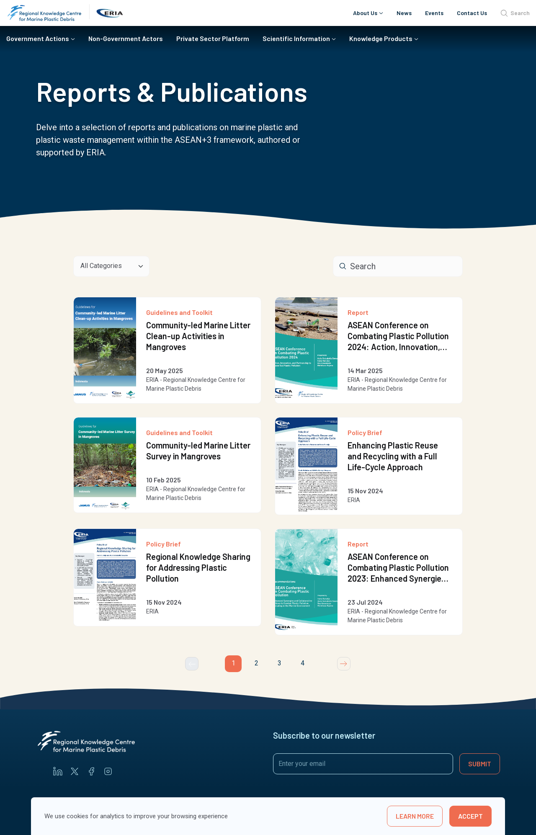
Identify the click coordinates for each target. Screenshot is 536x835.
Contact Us (472, 12)
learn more (415, 816)
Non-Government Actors (125, 38)
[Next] (343, 663)
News (404, 12)
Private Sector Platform (212, 38)
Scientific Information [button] (296, 38)
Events (434, 12)
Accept (470, 816)
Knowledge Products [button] (380, 38)
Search (515, 13)
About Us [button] (365, 12)
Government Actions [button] (37, 38)
